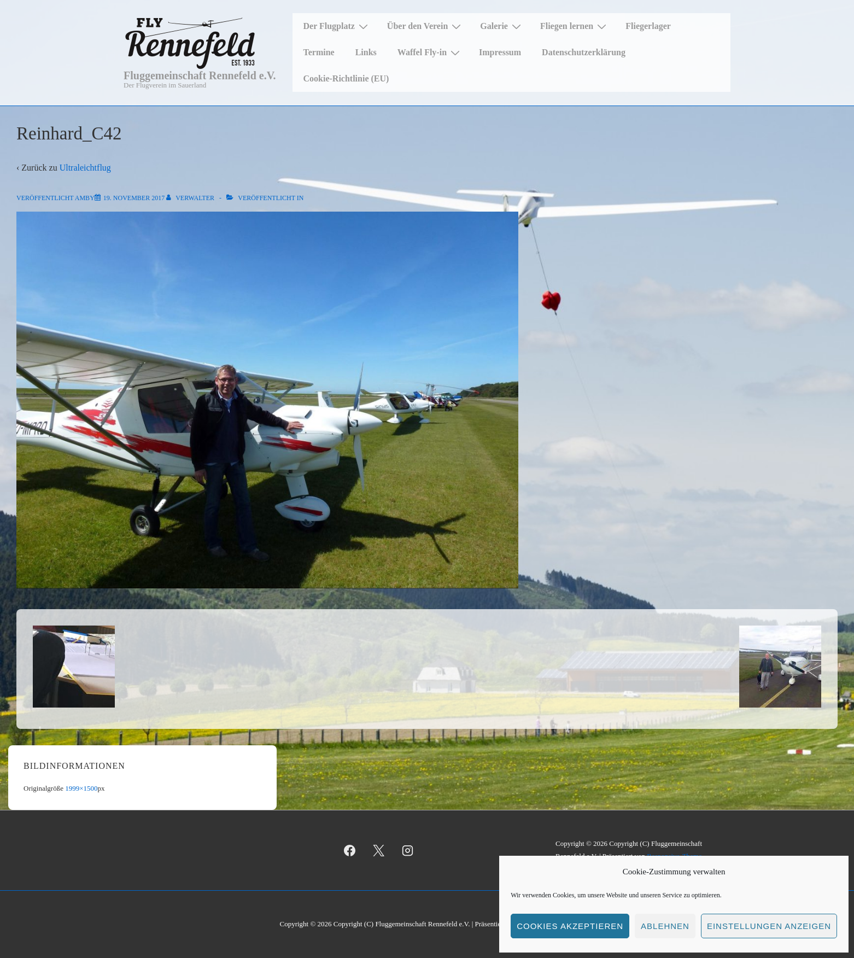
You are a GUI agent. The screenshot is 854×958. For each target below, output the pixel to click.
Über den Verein (425, 26)
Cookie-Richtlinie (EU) (346, 78)
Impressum (500, 52)
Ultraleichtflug (85, 167)
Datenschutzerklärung (583, 52)
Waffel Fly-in (430, 52)
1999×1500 (81, 788)
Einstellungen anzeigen (769, 926)
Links (366, 52)
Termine (319, 52)
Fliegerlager (648, 26)
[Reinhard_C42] (134, 198)
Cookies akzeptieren (570, 926)
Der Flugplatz (337, 26)
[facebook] (350, 850)
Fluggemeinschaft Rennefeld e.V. (200, 75)
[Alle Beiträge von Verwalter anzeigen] (191, 198)
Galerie (502, 26)
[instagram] (407, 850)
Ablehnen (665, 926)
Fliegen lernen (574, 26)
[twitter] (378, 850)
